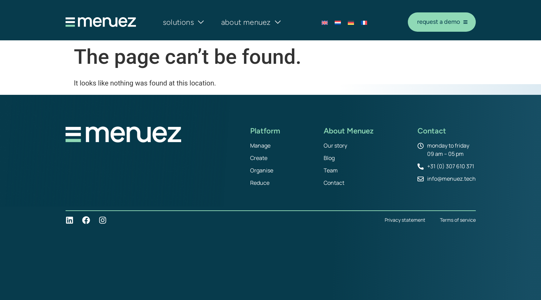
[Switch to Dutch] (337, 22)
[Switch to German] (350, 22)
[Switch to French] (364, 22)
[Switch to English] (324, 22)
